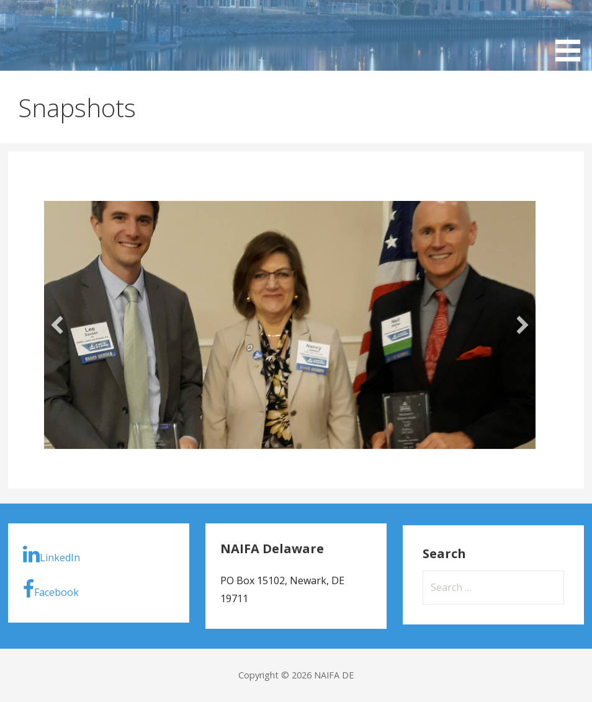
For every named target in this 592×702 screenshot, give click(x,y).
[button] (57, 325)
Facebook (51, 589)
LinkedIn (51, 554)
